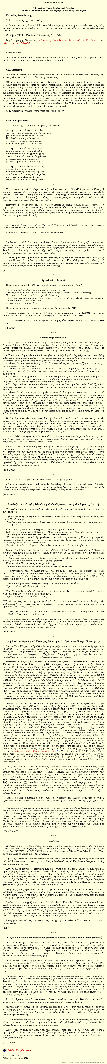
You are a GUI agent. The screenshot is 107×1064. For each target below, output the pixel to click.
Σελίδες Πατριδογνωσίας (18, 1050)
